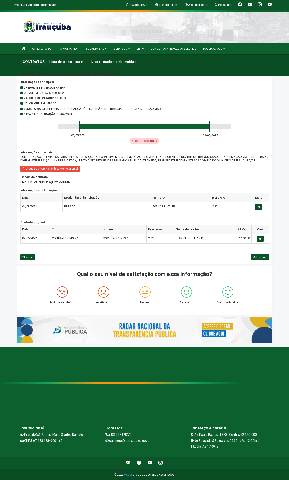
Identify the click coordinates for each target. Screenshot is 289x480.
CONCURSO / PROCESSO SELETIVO (174, 48)
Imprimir (259, 257)
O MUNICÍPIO (69, 48)
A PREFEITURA (42, 48)
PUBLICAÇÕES (214, 48)
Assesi (128, 474)
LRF (140, 48)
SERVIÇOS (122, 48)
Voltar (28, 257)
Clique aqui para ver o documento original (50, 168)
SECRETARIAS (96, 48)
